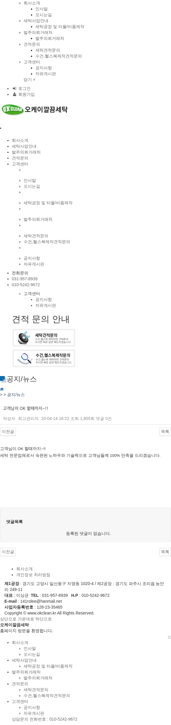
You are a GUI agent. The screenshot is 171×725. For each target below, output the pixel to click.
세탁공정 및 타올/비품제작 (59, 26)
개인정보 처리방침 (33, 574)
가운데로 (26, 619)
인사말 (41, 8)
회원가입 (23, 94)
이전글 (8, 431)
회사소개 (32, 3)
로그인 (21, 88)
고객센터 (32, 62)
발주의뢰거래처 (38, 32)
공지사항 (43, 67)
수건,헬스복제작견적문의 (58, 56)
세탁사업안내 (36, 20)
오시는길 (43, 14)
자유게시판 (45, 73)
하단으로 (43, 619)
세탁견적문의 (47, 50)
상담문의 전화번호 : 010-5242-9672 (45, 719)
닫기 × (29, 79)
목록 (165, 431)
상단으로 (8, 619)
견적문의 (32, 44)
